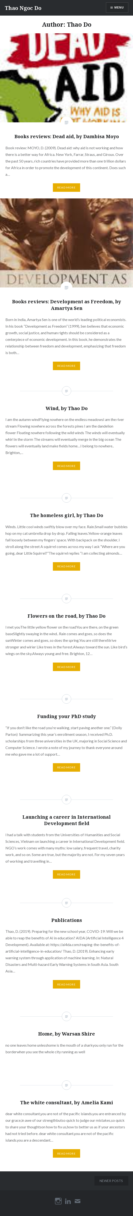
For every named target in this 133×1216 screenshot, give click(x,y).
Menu (119, 7)
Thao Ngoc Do (23, 7)
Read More (66, 187)
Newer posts (111, 1181)
